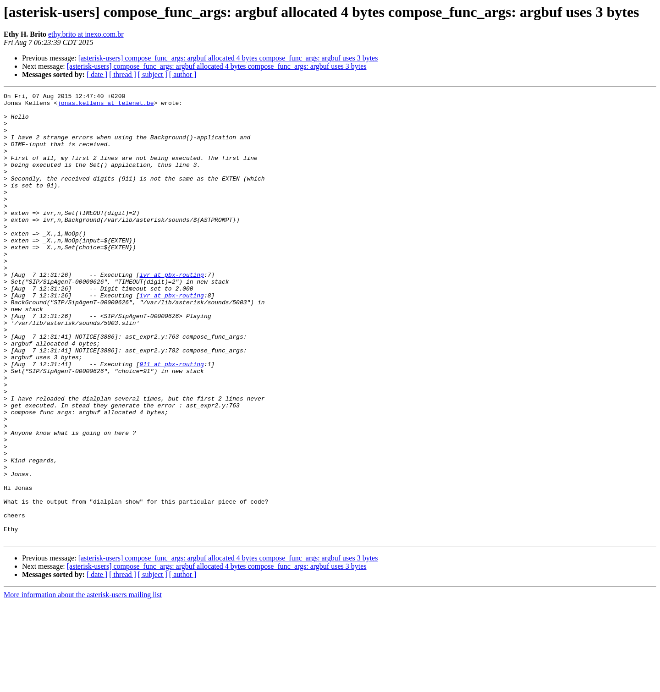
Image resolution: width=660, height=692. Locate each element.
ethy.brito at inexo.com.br (86, 34)
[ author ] (183, 74)
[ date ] (97, 74)
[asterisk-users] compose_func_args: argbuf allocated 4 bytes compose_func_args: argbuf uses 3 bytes (228, 58)
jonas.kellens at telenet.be (105, 105)
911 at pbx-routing (171, 419)
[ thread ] (122, 74)
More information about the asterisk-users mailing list (83, 684)
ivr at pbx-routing (171, 312)
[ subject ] (152, 74)
